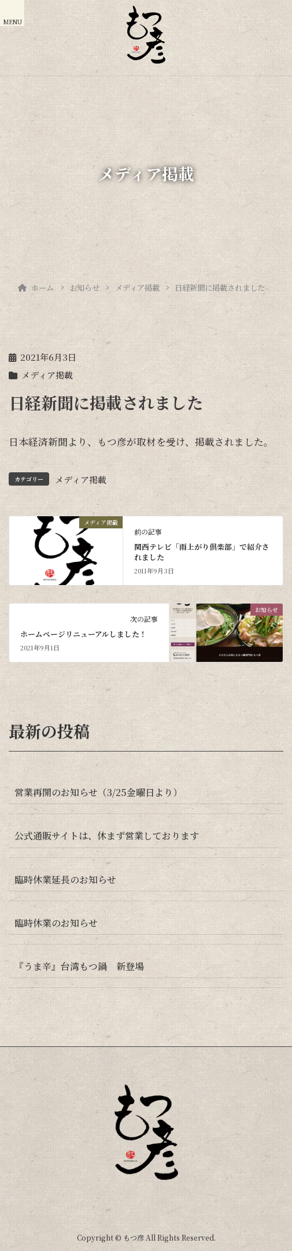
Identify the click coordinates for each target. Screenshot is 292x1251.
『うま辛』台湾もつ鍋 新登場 (79, 966)
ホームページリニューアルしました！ (83, 633)
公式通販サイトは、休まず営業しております (106, 835)
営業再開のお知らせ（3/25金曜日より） (98, 792)
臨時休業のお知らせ (56, 923)
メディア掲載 (47, 375)
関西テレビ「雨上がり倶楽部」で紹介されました (201, 551)
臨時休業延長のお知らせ (65, 879)
